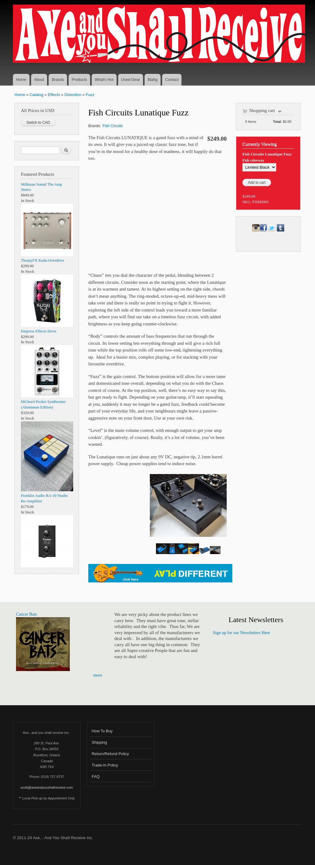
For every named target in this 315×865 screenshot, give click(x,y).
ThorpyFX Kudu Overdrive (42, 260)
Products (79, 80)
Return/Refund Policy (110, 753)
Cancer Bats (26, 614)
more (97, 675)
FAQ (96, 776)
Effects (54, 94)
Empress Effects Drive (38, 331)
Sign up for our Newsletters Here (241, 632)
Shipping (99, 742)
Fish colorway (253, 160)
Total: (277, 121)
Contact (171, 80)
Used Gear (130, 80)
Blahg (153, 80)
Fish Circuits (112, 126)
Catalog (36, 94)
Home (21, 80)
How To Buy (102, 731)
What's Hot (104, 80)
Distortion (72, 94)
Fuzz (90, 94)
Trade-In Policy (105, 765)
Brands (58, 80)
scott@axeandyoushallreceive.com (47, 787)
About (39, 80)
